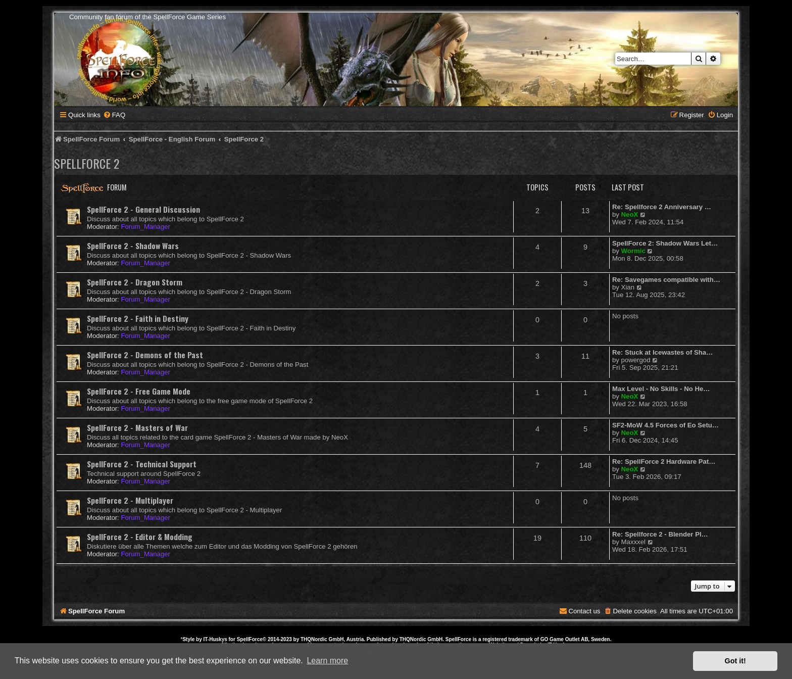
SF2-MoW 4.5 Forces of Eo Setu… (665, 425)
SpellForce (250, 639)
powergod (636, 360)
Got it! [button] (735, 661)
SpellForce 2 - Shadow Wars (133, 245)
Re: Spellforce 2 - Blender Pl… (660, 534)
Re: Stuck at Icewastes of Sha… (662, 352)
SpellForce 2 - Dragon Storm (134, 282)
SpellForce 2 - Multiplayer (130, 500)
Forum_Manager (145, 226)
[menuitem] (114, 115)
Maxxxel (633, 542)
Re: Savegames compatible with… (666, 279)
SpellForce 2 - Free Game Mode (138, 391)
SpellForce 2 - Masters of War (137, 427)
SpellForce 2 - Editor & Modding (139, 536)
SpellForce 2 (86, 163)
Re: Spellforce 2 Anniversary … (661, 207)
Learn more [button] (327, 660)
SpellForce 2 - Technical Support (141, 464)
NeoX (629, 214)
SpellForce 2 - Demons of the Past (145, 355)
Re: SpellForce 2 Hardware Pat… (663, 461)
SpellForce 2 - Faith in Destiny (137, 318)
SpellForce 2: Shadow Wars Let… (665, 243)
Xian (627, 287)
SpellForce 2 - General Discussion (143, 209)
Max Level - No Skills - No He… (661, 389)
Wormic (633, 251)
